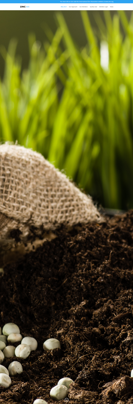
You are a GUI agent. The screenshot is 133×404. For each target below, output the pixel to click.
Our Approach (73, 7)
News (111, 7)
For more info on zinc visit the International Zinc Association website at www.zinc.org (86, 1)
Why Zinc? (64, 7)
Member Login (103, 7)
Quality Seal (93, 7)
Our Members (84, 7)
